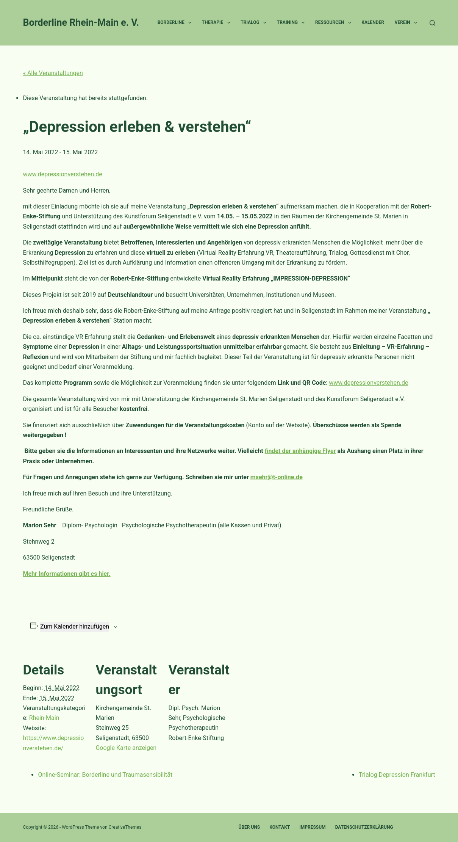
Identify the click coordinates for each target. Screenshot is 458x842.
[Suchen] (432, 23)
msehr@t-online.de (276, 477)
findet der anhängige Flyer (300, 451)
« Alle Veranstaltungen (53, 73)
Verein (407, 22)
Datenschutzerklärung (364, 827)
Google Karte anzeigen (125, 747)
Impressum (312, 827)
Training (292, 22)
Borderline (176, 22)
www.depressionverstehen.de (62, 174)
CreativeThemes (125, 827)
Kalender (372, 22)
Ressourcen (334, 22)
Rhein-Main (44, 717)
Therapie (217, 22)
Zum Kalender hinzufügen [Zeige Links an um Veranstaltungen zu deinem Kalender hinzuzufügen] (74, 626)
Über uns (249, 827)
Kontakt (279, 827)
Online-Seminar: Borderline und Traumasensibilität (105, 774)
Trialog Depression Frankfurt (397, 774)
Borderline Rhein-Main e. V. (81, 22)
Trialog (255, 22)
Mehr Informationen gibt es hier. (66, 573)
